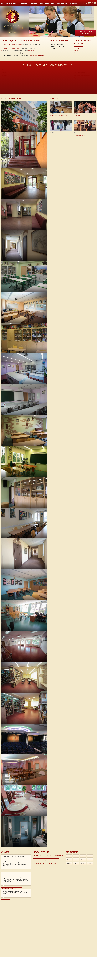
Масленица (77, 115)
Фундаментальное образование (12, 44)
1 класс (69, 856)
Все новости (93, 98)
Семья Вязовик (4, 871)
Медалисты (77, 50)
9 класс (69, 863)
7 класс (83, 859)
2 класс (76, 856)
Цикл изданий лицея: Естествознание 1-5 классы (46, 858)
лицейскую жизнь (33, 50)
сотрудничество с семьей (36, 55)
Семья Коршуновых (5, 899)
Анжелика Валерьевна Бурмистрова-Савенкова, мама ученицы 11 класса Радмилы (11, 887)
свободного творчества (30, 53)
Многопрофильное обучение (11, 48)
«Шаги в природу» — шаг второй (58, 133)
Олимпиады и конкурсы (81, 53)
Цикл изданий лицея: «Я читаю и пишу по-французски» (48, 855)
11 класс (83, 863)
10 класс (76, 863)
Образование (5, 70)
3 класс (83, 856)
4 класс (90, 856)
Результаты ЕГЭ (78, 48)
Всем (90, 863)
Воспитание (4, 72)
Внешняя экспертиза (80, 44)
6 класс (76, 859)
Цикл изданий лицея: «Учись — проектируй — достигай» (48, 860)
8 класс (90, 859)
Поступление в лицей (85, 33)
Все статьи (61, 852)
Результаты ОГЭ (78, 46)
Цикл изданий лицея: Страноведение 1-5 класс (45, 863)
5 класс (69, 859)
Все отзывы (29, 852)
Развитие (4, 75)
